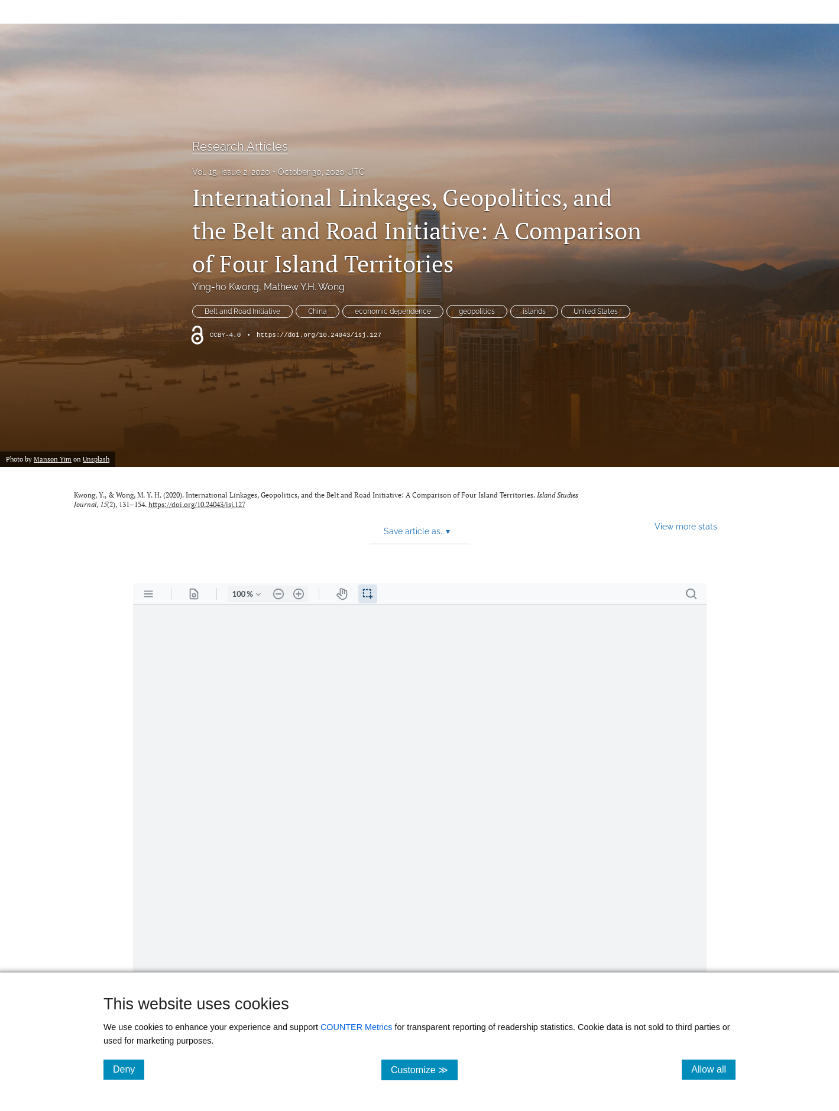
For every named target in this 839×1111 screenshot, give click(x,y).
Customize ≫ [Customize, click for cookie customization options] (424, 1069)
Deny (128, 1069)
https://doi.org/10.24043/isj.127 (319, 335)
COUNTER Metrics (356, 1027)
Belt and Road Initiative (242, 311)
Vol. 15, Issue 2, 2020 (231, 172)
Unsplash (96, 459)
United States (596, 311)
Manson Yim (53, 459)
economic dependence (393, 311)
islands (534, 311)
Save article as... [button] (417, 531)
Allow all (713, 1069)
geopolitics (477, 311)
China (317, 311)
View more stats (686, 526)
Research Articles (240, 146)
